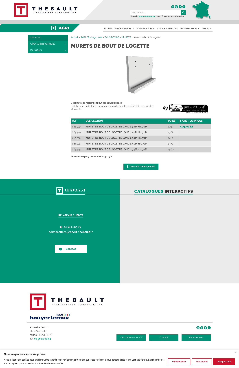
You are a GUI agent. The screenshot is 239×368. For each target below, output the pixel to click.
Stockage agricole (167, 28)
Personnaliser (178, 361)
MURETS (48, 68)
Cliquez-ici (186, 126)
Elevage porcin (124, 28)
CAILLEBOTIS (48, 50)
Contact (206, 28)
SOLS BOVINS (48, 37)
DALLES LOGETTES (38, 62)
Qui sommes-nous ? (131, 337)
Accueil (108, 28)
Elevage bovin (95, 37)
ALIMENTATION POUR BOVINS (48, 93)
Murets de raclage (39, 81)
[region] (119, 359)
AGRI (83, 37)
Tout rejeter (201, 361)
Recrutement (196, 337)
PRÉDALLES (35, 87)
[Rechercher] (183, 12)
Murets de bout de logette (42, 75)
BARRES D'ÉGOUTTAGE (40, 56)
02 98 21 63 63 (72, 227)
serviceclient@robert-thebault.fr (71, 232)
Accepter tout (224, 361)
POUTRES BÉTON (37, 44)
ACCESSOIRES (48, 99)
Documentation (190, 28)
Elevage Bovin (146, 28)
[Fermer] (236, 352)
